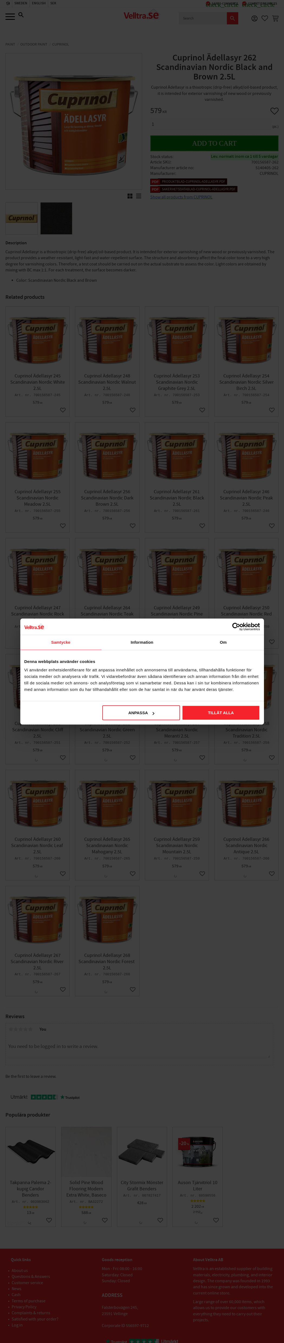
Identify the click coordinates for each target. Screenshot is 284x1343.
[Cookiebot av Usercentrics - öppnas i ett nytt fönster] (236, 627)
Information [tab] (142, 642)
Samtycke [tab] (60, 642)
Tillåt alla (221, 712)
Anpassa (141, 712)
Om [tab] (223, 642)
